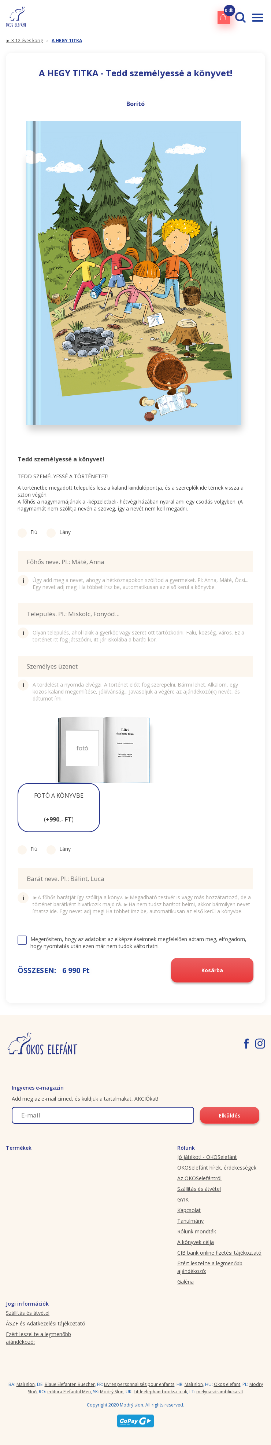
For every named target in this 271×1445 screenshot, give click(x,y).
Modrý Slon (111, 1392)
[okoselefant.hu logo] (16, 17)
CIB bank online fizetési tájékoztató (219, 1252)
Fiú (27, 531)
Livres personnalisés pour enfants (139, 1384)
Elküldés (230, 1115)
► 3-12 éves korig (24, 40)
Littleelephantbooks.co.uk (160, 1392)
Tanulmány (190, 1220)
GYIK (183, 1199)
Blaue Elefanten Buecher (70, 1384)
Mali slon (25, 1384)
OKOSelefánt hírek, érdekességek (216, 1167)
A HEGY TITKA (67, 40)
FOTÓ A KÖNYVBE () (58, 807)
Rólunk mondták (196, 1231)
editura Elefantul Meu (69, 1392)
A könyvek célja (195, 1242)
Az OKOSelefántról (199, 1178)
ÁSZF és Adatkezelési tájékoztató (45, 1323)
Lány (59, 531)
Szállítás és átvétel (199, 1188)
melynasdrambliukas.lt (219, 1392)
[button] (59, 807)
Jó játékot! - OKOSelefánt (207, 1156)
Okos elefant (227, 1384)
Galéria (185, 1281)
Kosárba (212, 970)
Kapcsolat (189, 1210)
